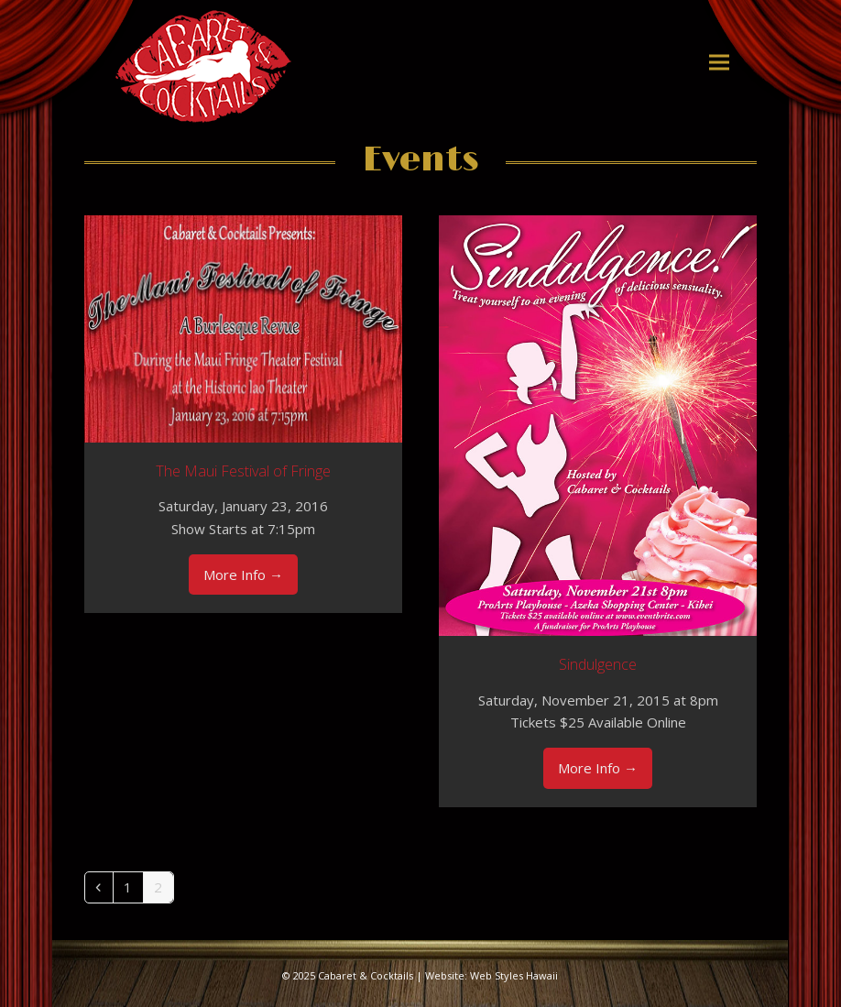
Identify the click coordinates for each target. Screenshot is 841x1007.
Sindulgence (598, 664)
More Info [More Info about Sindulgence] (598, 768)
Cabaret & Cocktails (365, 975)
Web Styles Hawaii (514, 975)
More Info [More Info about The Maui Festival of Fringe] (243, 574)
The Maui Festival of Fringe (243, 471)
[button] (719, 62)
